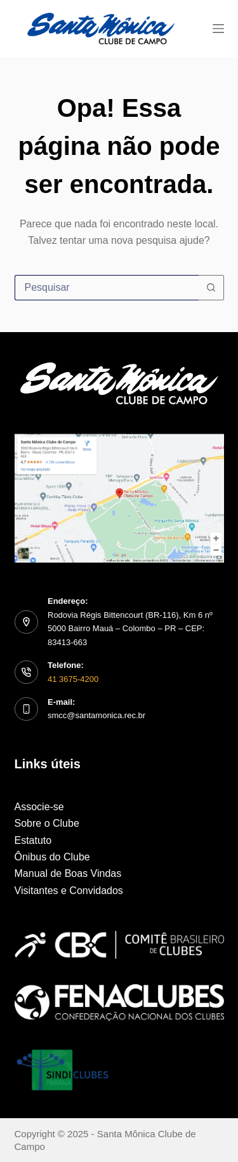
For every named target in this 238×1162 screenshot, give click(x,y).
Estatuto (33, 840)
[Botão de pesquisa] (211, 287)
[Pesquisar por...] (107, 287)
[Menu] (218, 28)
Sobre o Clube (47, 823)
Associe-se (39, 806)
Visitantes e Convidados (69, 890)
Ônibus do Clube (52, 856)
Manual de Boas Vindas (68, 873)
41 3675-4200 (73, 679)
